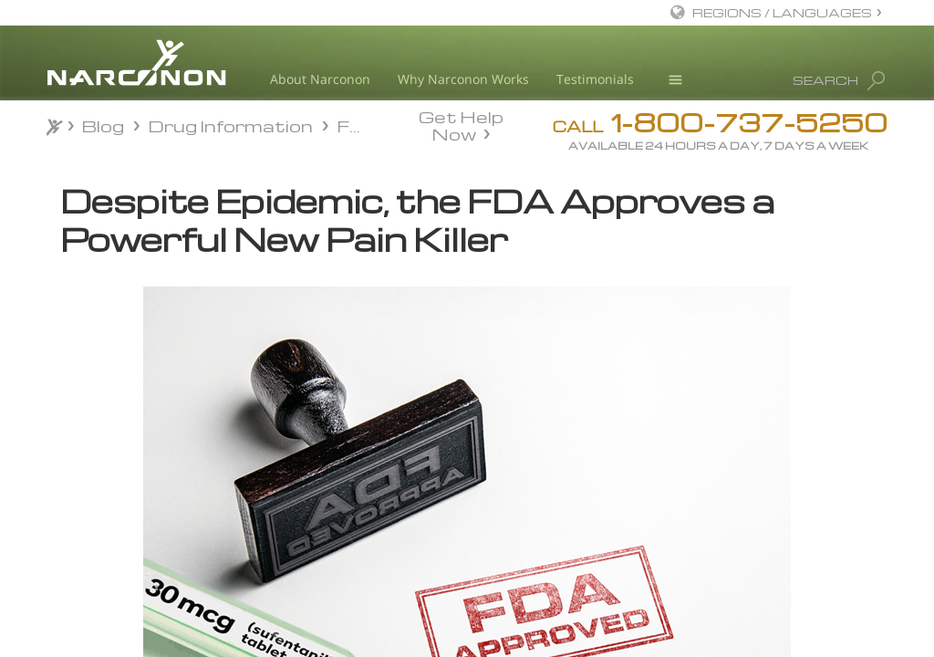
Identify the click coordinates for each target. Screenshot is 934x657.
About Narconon (320, 79)
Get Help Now (461, 124)
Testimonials (595, 79)
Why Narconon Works (463, 79)
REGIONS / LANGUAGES (782, 12)
